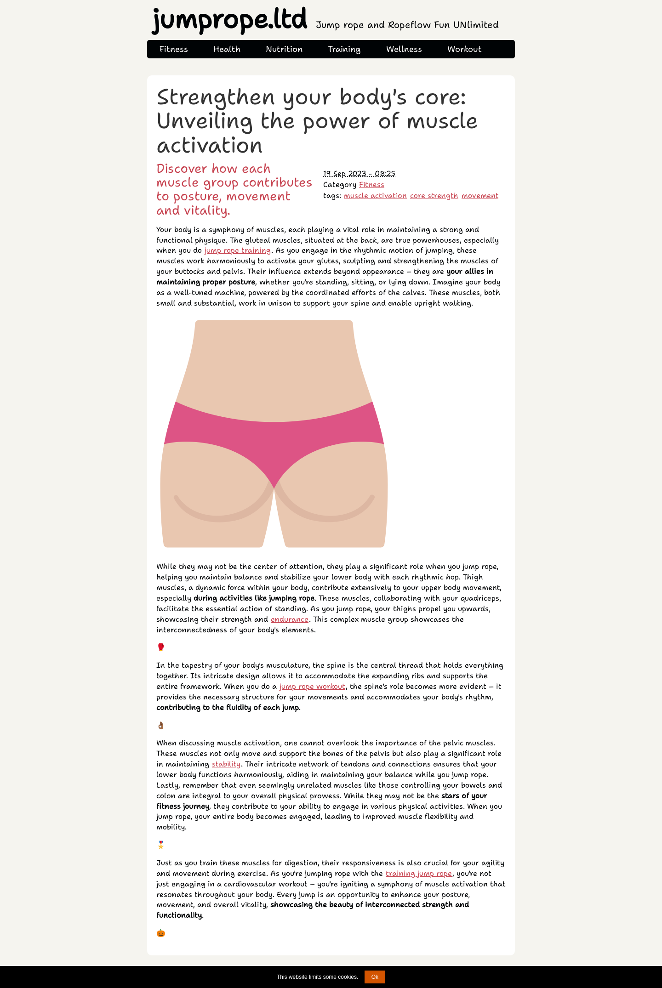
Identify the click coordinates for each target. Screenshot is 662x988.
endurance (289, 619)
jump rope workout (312, 686)
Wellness (404, 49)
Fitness (174, 49)
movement (480, 195)
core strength (434, 195)
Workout (464, 49)
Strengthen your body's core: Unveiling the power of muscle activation (317, 121)
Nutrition (284, 49)
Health (226, 49)
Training (344, 49)
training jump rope (419, 873)
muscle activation (375, 195)
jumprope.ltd (326, 19)
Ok (374, 977)
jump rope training (238, 250)
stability (226, 764)
